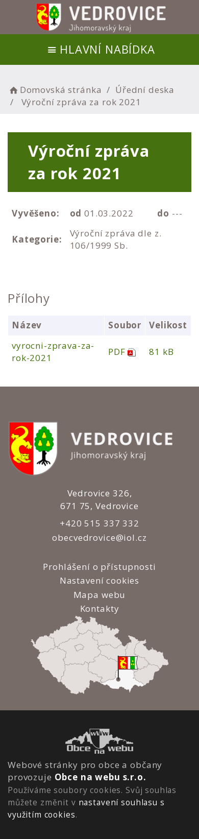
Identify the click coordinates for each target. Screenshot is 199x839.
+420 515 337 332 (99, 523)
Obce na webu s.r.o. (100, 777)
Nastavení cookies (99, 580)
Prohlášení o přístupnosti (99, 566)
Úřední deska (145, 89)
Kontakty (99, 608)
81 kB (161, 351)
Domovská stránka (55, 89)
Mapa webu (99, 595)
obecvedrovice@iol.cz (99, 537)
